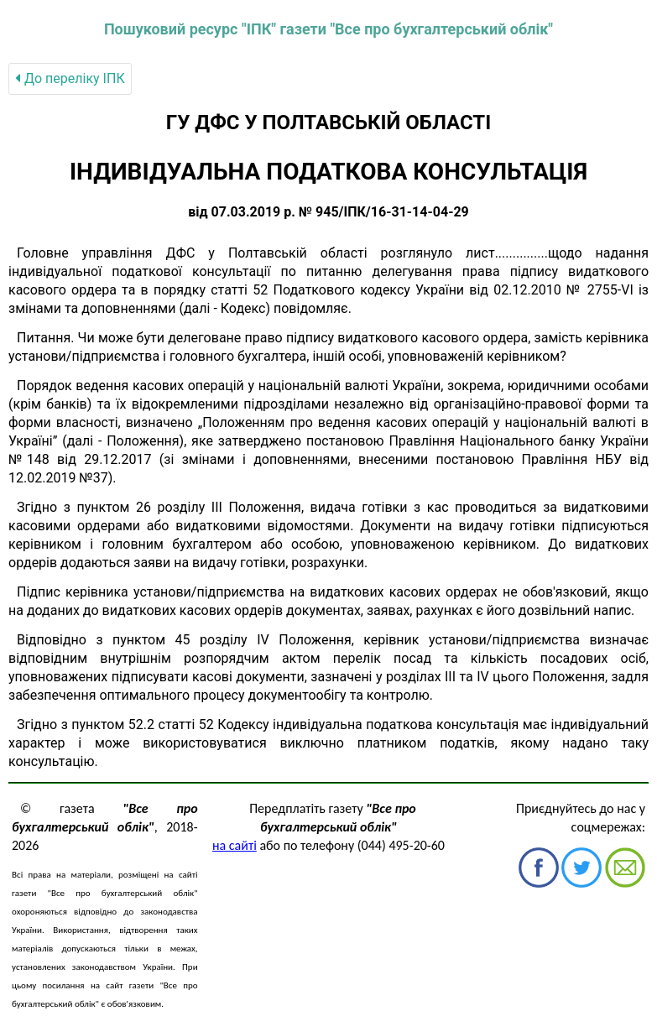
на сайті (234, 845)
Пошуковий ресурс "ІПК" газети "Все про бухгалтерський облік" (328, 29)
